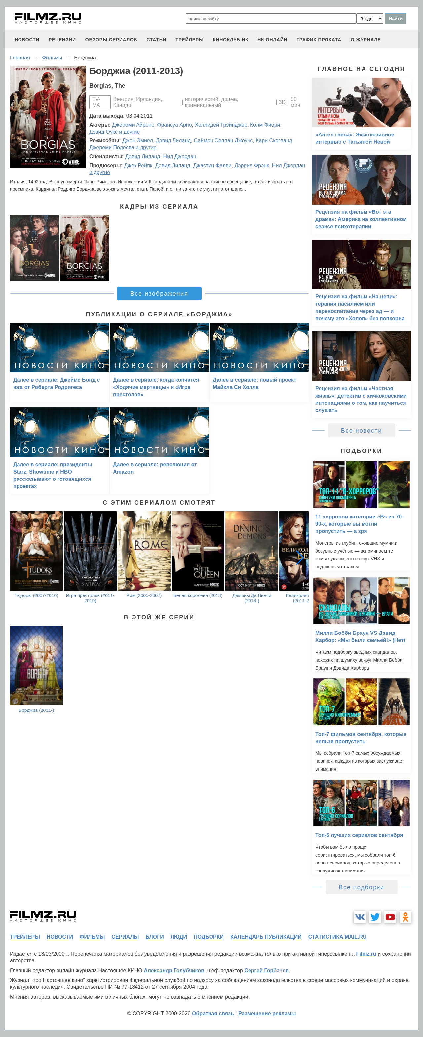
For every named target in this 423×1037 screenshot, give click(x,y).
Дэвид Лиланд (173, 140)
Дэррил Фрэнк (251, 165)
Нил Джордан (179, 156)
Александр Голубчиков (174, 970)
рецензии (62, 39)
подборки (209, 937)
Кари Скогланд (274, 140)
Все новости (361, 430)
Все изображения (159, 293)
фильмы (92, 937)
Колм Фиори (265, 125)
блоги (154, 937)
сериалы (125, 937)
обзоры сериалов (111, 39)
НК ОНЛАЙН (272, 39)
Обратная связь (213, 1013)
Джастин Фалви (212, 165)
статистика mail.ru (337, 937)
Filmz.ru (366, 954)
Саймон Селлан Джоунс (223, 140)
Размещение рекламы (267, 1013)
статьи (156, 39)
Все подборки (361, 887)
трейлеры (189, 39)
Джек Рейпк (138, 165)
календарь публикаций (266, 937)
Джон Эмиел (137, 140)
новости (27, 39)
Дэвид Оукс (103, 131)
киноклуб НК (230, 39)
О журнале (366, 39)
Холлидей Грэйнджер (221, 125)
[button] (300, 557)
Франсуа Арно (174, 125)
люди (179, 937)
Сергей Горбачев (266, 970)
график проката (318, 39)
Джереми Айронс (133, 125)
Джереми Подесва (111, 147)
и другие (129, 131)
